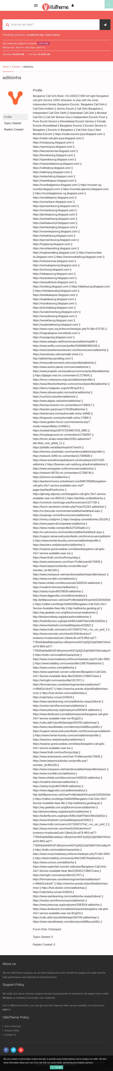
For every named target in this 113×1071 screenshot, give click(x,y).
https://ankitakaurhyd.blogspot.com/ (54, 223)
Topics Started (12, 123)
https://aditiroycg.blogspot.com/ (51, 172)
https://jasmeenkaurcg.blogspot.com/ (55, 206)
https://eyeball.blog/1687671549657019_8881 (60, 430)
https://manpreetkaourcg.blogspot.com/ (56, 163)
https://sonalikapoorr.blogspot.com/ (53, 197)
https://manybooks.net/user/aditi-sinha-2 (57, 354)
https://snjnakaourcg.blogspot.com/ (53, 303)
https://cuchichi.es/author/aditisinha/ (54, 396)
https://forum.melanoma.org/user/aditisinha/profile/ (63, 379)
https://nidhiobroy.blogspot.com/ (52, 168)
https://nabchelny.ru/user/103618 (52, 697)
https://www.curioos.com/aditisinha (53, 667)
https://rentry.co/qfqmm (46, 519)
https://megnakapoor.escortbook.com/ (55, 333)
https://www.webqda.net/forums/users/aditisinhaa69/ (64, 341)
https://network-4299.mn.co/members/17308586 (61, 455)
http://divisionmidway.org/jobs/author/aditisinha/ (61, 616)
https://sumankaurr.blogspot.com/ (53, 201)
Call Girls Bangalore (89, 108)
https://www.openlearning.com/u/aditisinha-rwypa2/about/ (67, 701)
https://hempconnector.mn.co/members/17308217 (62, 405)
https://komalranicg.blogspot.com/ (53, 155)
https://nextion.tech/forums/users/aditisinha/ (59, 705)
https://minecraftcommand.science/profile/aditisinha (63, 362)
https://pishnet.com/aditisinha (50, 477)
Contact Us (10, 1034)
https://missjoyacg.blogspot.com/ (52, 142)
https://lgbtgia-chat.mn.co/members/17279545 (62, 375)
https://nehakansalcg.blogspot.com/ (56, 290)
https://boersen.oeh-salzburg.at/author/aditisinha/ (76, 464)
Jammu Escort (65, 108)
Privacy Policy (12, 1030)
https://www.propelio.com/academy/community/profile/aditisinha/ (71, 371)
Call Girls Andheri (43, 108)
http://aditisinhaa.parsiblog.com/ (52, 358)
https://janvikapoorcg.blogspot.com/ (54, 214)
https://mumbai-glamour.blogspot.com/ (85, 189)
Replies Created (13, 129)
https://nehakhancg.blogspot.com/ (53, 235)
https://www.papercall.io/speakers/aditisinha (59, 523)
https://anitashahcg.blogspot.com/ (53, 176)
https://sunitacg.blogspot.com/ (51, 286)
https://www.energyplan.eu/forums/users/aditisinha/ (63, 468)
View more (99, 1063)
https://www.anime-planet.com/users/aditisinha (60, 367)
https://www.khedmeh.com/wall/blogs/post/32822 (62, 625)
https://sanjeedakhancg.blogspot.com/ (55, 324)
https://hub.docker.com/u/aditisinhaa (63, 693)
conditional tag (35, 34)
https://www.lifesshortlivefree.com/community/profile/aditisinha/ (70, 383)
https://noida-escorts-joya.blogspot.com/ (79, 134)
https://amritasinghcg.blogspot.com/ (54, 227)
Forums (16, 66)
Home (6, 66)
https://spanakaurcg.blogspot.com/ (53, 159)
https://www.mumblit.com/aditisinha (54, 578)
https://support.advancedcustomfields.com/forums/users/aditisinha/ (72, 536)
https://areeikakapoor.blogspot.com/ (54, 295)
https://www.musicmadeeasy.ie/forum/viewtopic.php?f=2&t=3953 (71, 659)
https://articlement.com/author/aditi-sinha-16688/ (61, 413)
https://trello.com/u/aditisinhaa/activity (57, 654)
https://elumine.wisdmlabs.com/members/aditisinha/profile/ (68, 451)
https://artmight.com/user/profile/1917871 (57, 680)
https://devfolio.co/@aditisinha (85, 498)
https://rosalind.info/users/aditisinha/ (54, 587)
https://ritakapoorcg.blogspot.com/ (53, 273)
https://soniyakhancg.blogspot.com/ (54, 316)
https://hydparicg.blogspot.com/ (51, 244)
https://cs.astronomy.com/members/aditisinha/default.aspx (67, 532)
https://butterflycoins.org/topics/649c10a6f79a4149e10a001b (69, 621)
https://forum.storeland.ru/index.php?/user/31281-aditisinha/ (68, 506)
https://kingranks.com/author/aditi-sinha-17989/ (61, 417)
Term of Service (13, 1026)
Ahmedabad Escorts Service (77, 121)
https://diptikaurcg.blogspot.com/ (90, 286)
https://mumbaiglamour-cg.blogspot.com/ (59, 193)
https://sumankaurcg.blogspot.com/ (54, 210)
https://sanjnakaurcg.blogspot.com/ (53, 278)
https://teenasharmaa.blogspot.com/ (54, 151)
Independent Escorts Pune (89, 117)
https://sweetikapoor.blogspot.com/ (53, 180)
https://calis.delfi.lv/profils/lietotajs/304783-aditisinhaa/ (65, 722)
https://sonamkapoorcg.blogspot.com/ (55, 231)
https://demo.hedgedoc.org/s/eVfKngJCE (57, 388)
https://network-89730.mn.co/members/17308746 (62, 472)
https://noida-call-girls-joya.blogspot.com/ (57, 138)
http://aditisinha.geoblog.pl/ (84, 608)
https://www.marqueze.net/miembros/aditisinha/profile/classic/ (69, 574)
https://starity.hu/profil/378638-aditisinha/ (57, 591)
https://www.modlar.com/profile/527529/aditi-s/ (60, 527)
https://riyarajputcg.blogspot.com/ (52, 337)
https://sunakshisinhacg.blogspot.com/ (55, 311)
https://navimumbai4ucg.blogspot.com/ (79, 256)
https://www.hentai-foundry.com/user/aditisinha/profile (67, 540)
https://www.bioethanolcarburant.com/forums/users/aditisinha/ (69, 350)
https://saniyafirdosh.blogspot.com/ (53, 282)
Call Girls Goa (84, 129)
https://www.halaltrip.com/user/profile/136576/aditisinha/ (68, 663)
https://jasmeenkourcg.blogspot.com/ (55, 239)
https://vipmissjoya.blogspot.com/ (52, 146)
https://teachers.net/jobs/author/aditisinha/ (58, 544)
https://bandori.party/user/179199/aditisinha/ (59, 409)
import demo (52, 34)
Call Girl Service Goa (57, 117)
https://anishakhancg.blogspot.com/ (54, 218)
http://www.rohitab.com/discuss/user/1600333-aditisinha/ (66, 582)
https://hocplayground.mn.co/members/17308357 (62, 434)
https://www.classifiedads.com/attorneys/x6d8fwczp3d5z (66, 726)
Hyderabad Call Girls (81, 112)
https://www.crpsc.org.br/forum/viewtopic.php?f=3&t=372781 (69, 328)
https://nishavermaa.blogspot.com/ (53, 261)
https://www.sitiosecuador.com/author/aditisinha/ (61, 392)
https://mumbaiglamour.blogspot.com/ (55, 184)
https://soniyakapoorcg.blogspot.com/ (55, 265)
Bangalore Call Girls (93, 104)
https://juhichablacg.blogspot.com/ (53, 307)
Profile (8, 117)
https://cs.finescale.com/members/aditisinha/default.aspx (66, 510)
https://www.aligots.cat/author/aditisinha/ (57, 400)
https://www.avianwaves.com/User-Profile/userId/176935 (66, 561)
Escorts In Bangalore (60, 129)
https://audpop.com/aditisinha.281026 (85, 519)
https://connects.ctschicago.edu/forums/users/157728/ (65, 502)
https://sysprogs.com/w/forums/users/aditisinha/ (61, 515)
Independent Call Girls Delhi (49, 112)
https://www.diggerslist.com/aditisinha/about (59, 595)
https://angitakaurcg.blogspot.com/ (53, 299)
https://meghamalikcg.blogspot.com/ (54, 252)
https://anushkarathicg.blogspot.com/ (55, 248)
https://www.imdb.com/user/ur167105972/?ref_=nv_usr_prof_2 (70, 629)
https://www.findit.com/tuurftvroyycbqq (55, 557)
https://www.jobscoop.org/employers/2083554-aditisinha (66, 710)
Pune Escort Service (45, 121)
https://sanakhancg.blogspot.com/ (53, 320)
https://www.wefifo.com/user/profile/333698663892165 (65, 345)
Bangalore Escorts (71, 125)
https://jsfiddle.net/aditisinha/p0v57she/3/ (57, 447)
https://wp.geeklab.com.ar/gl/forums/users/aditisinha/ (64, 612)
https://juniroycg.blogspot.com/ (51, 269)
